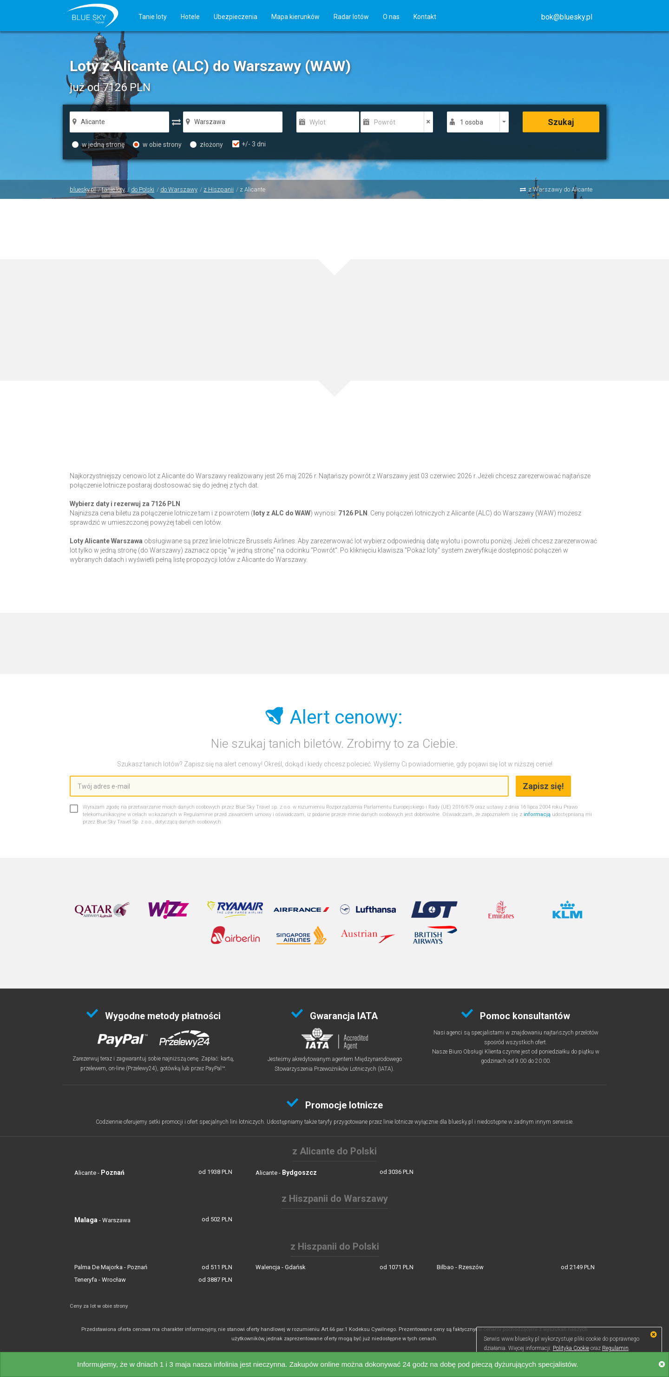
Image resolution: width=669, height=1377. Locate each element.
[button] (566, 17)
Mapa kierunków (295, 16)
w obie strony (157, 144)
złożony (206, 144)
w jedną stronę (98, 144)
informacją (537, 814)
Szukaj (561, 122)
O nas (391, 16)
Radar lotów (351, 16)
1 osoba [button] (471, 122)
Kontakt (424, 16)
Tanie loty (152, 16)
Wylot (317, 122)
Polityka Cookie (571, 1348)
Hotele (190, 16)
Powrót (384, 122)
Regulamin (615, 1348)
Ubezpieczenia (235, 16)
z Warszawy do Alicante (560, 189)
